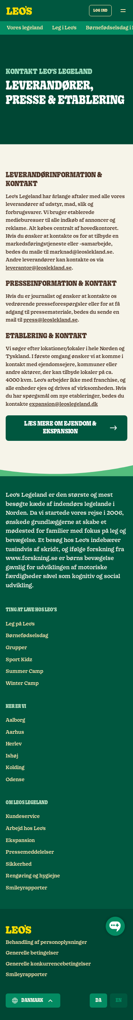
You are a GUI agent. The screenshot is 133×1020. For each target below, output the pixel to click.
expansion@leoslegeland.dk (63, 404)
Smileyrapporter (26, 888)
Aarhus (15, 732)
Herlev (14, 744)
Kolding (15, 767)
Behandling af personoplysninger (46, 942)
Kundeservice (23, 816)
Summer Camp (24, 671)
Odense (15, 779)
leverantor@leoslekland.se (39, 268)
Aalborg (15, 720)
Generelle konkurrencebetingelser (48, 964)
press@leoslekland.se (50, 320)
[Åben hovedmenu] (123, 10)
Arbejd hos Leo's (26, 828)
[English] (118, 1000)
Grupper (16, 647)
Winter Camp (22, 683)
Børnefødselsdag (27, 635)
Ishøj (12, 756)
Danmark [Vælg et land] (33, 1000)
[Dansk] (98, 1000)
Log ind (100, 10)
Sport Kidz (19, 659)
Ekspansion (20, 840)
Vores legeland (25, 27)
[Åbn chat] (115, 926)
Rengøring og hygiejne (33, 876)
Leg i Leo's (64, 27)
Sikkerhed (19, 864)
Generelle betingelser (32, 953)
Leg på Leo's (20, 624)
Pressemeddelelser (30, 852)
